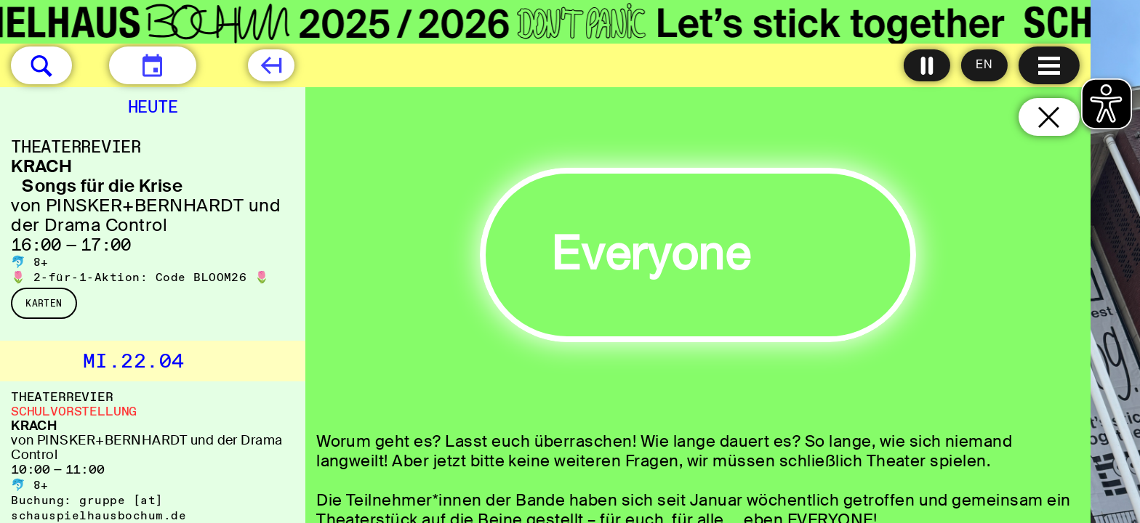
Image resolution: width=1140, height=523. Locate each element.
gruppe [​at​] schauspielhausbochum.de (98, 507)
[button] (41, 65)
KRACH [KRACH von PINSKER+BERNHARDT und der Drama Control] (34, 425)
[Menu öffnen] (1049, 65)
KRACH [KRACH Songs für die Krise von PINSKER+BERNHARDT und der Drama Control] (41, 166)
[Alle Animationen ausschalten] (927, 65)
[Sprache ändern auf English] (984, 65)
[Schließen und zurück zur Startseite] (1049, 117)
